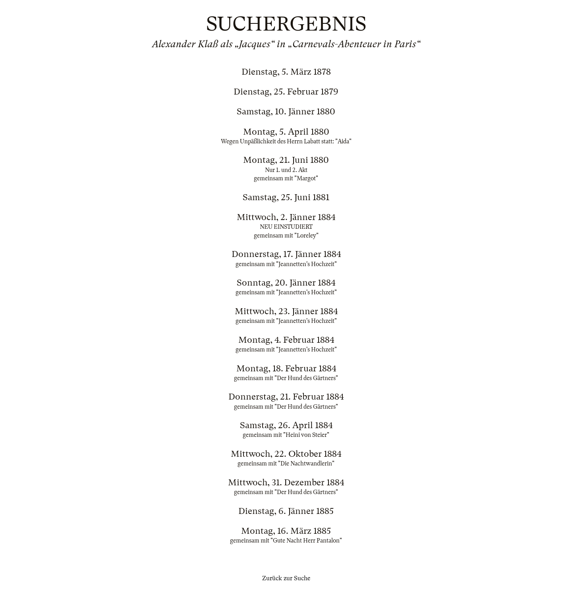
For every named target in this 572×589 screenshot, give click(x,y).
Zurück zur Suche (286, 578)
